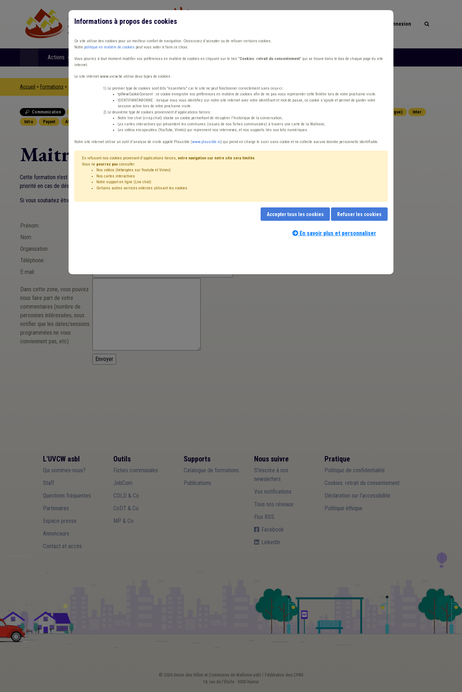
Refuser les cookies (359, 214)
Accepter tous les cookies (295, 214)
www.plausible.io (206, 141)
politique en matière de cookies (109, 47)
